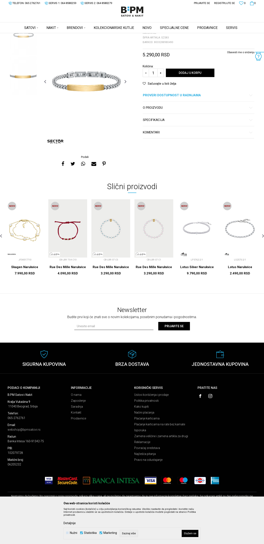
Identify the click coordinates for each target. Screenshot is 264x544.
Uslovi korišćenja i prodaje (151, 428)
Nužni (73, 533)
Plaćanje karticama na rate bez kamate (159, 457)
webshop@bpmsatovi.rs (24, 462)
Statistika (90, 533)
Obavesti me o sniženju (241, 85)
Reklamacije (142, 475)
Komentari (198, 165)
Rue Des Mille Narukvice (68, 300)
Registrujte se (224, 3)
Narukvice (61, 35)
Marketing (110, 533)
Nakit (49, 35)
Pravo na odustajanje (148, 493)
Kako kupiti (141, 439)
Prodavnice (78, 451)
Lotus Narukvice (240, 300)
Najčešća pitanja (145, 487)
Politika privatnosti (146, 433)
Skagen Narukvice (24, 300)
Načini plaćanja (144, 445)
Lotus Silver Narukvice (197, 300)
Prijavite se (174, 359)
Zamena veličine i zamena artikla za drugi (161, 469)
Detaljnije (70, 523)
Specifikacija (198, 153)
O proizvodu (198, 141)
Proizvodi (37, 35)
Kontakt (76, 445)
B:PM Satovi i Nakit (18, 35)
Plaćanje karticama (147, 451)
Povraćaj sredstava (147, 481)
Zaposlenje (78, 433)
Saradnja (77, 439)
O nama (76, 428)
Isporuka (140, 463)
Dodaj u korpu (190, 106)
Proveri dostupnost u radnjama (198, 128)
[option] (23, 68)
